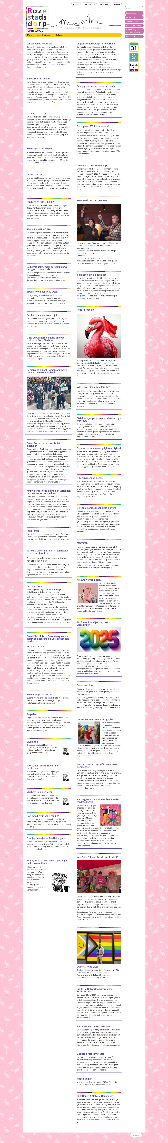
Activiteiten (131, 17)
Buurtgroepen (132, 13)
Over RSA (130, 36)
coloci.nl (136, 1135)
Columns (59, 35)
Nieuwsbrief (104, 4)
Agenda (117, 4)
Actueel (76, 4)
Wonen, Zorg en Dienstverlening (133, 31)
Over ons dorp (89, 4)
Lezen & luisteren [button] (45, 35)
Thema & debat (132, 21)
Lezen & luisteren (133, 25)
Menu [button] (30, 35)
